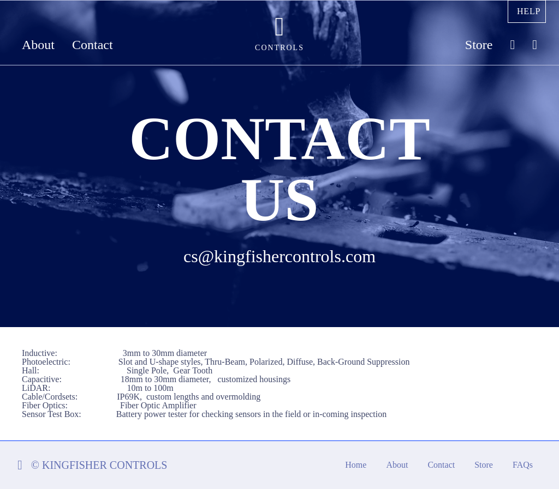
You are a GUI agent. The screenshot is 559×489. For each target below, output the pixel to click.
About (38, 45)
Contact (92, 45)
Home (355, 464)
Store (479, 45)
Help (528, 11)
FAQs (523, 464)
